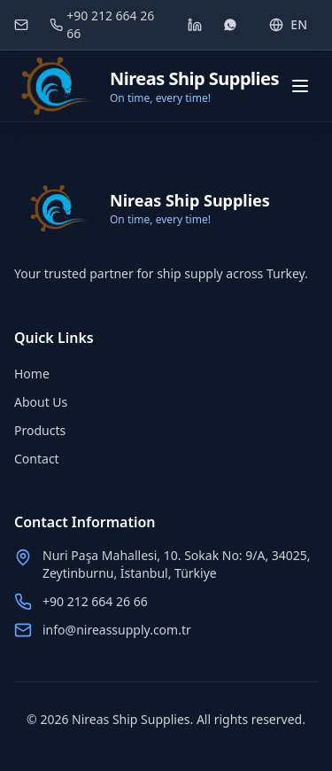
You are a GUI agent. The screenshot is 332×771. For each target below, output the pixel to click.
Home (32, 373)
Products (40, 430)
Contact (36, 458)
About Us (40, 401)
